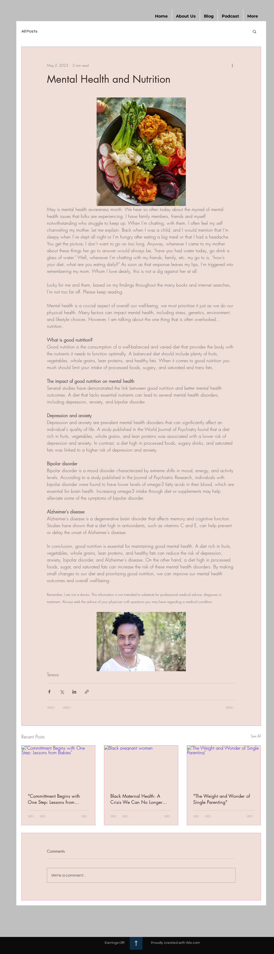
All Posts (29, 31)
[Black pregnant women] (141, 766)
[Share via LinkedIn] (74, 691)
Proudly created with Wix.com (175, 943)
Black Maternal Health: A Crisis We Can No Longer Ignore (136, 799)
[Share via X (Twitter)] (61, 691)
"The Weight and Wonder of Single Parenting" (221, 799)
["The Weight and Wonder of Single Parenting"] (224, 766)
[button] (186, 16)
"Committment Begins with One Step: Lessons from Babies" (54, 799)
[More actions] (232, 65)
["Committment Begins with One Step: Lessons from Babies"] (58, 766)
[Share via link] (86, 691)
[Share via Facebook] (49, 691)
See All (256, 736)
